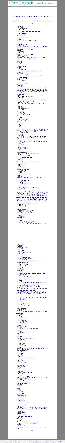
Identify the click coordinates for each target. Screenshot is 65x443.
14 (20, 88)
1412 (23, 94)
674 (32, 195)
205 (34, 136)
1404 (32, 222)
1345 (32, 54)
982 (23, 157)
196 (24, 422)
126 (22, 193)
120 (28, 89)
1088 (21, 354)
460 (38, 128)
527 (23, 311)
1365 (20, 94)
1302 (27, 31)
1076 (25, 362)
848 (30, 197)
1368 (28, 57)
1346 (23, 51)
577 (37, 129)
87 (41, 88)
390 (21, 281)
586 (42, 129)
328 (28, 187)
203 (23, 330)
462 (22, 414)
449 (34, 427)
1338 (29, 222)
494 (44, 141)
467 (31, 261)
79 (36, 192)
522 (19, 195)
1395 (21, 59)
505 (24, 129)
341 (33, 187)
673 (35, 40)
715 (42, 311)
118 (20, 193)
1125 (40, 199)
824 (25, 130)
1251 (24, 425)
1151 (24, 186)
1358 (27, 102)
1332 (21, 48)
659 (27, 195)
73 (21, 55)
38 (17, 192)
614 (28, 328)
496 (22, 391)
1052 (22, 124)
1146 (23, 131)
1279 (23, 91)
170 (44, 273)
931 (22, 406)
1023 (23, 109)
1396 (24, 59)
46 (20, 128)
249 (29, 422)
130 (26, 273)
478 (24, 264)
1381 (26, 28)
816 (27, 44)
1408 (43, 103)
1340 (30, 223)
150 (33, 273)
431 (23, 411)
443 (22, 372)
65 (25, 192)
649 (36, 423)
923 (29, 90)
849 (25, 299)
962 (29, 349)
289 (39, 348)
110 (19, 89)
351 (41, 141)
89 (24, 259)
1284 (28, 100)
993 (25, 198)
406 (45, 193)
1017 (23, 65)
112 (21, 89)
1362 (30, 48)
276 (23, 114)
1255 (25, 120)
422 (25, 265)
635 (38, 261)
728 (26, 55)
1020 (20, 143)
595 (21, 331)
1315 (46, 46)
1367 (21, 286)
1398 (39, 31)
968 (32, 130)
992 (43, 427)
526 (22, 326)
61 (24, 273)
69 (37, 88)
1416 (31, 290)
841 (27, 182)
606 (22, 62)
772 (22, 83)
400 (30, 128)
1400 (44, 292)
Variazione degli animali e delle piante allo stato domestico (26, 16)
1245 (30, 372)
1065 (44, 130)
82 (23, 40)
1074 (20, 118)
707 (38, 195)
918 (41, 197)
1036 (38, 130)
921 (24, 90)
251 (32, 40)
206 (37, 136)
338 (20, 122)
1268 (23, 45)
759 (22, 105)
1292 (23, 31)
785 (43, 195)
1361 (27, 292)
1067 (27, 199)
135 (29, 273)
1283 (25, 100)
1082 (23, 393)
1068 (30, 199)
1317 (35, 131)
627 (36, 261)
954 (23, 198)
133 (25, 153)
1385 (25, 32)
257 (35, 89)
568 (21, 75)
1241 (24, 357)
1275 (24, 200)
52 (19, 192)
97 (22, 357)
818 (24, 142)
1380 (40, 177)
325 (42, 377)
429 (28, 261)
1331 (21, 322)
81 (40, 192)
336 (26, 308)
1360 (46, 201)
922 (27, 90)
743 (17, 142)
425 (19, 151)
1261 (20, 46)
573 (22, 44)
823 (24, 307)
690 (23, 61)
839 (17, 197)
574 (24, 44)
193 (25, 141)
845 (21, 117)
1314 (44, 291)
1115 (22, 86)
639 (21, 111)
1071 (22, 337)
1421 (39, 286)
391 (20, 299)
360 (22, 27)
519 (32, 151)
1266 (23, 82)
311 (31, 193)
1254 (25, 105)
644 (21, 320)
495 (19, 129)
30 (41, 191)
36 (20, 221)
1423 (22, 69)
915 (21, 84)
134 (26, 259)
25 (19, 334)
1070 (17, 131)
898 (27, 130)
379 (22, 361)
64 (22, 128)
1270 (25, 278)
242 (23, 174)
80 (22, 148)
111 (24, 132)
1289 (20, 397)
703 (44, 129)
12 (21, 191)
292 (34, 137)
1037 (36, 90)
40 (27, 88)
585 (39, 129)
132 (23, 136)
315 (33, 193)
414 (22, 296)
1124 (25, 404)
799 (22, 142)
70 (22, 328)
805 (20, 166)
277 (24, 34)
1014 (31, 198)
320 (42, 348)
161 (22, 68)
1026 (25, 185)
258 (27, 193)
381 (38, 187)
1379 (40, 48)
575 (21, 79)
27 (34, 191)
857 (25, 345)
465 (40, 128)
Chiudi (59, 442)
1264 (20, 126)
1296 (31, 374)
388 (17, 349)
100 (44, 192)
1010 (35, 130)
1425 (30, 252)
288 (27, 114)
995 (25, 157)
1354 (32, 297)
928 (34, 328)
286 (24, 137)
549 (21, 220)
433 (20, 194)
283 (21, 137)
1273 (22, 50)
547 (21, 424)
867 (22, 85)
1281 (26, 33)
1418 (26, 293)
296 (30, 114)
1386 (46, 48)
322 (26, 217)
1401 (25, 49)
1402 (41, 71)
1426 (35, 59)
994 (28, 198)
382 (23, 216)
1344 (24, 52)
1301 (33, 221)
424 (35, 128)
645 (25, 320)
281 (47, 136)
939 (30, 130)
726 (47, 129)
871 (21, 66)
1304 (23, 26)
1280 (23, 282)
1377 (22, 39)
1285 (37, 282)
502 (24, 372)
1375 (44, 100)
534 (25, 414)
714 (38, 311)
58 (31, 88)
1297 (24, 318)
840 (25, 182)
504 (22, 169)
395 (31, 423)
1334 (40, 201)
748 (25, 258)
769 (21, 172)
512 (17, 195)
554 (24, 107)
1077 (36, 199)
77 (22, 221)
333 (31, 187)
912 (22, 270)
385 (23, 135)
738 (41, 195)
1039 (39, 90)
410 (33, 128)
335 (25, 128)
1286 (22, 60)
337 (17, 138)
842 (19, 197)
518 (28, 153)
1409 (32, 59)
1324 (28, 96)
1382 (22, 183)
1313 (43, 46)
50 (32, 407)
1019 (37, 198)
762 (19, 142)
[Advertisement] (32, 11)
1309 (22, 254)
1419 (22, 269)
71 (25, 328)
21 (22, 88)
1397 (23, 29)
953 (20, 198)
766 (20, 130)
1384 (22, 32)
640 (23, 111)
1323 (25, 96)
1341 (26, 103)
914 (27, 148)
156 (21, 396)
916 (23, 113)
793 (37, 75)
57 (29, 88)
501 (20, 169)
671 (23, 251)
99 (45, 88)
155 (35, 273)
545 (26, 77)
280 (44, 136)
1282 (29, 91)
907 (35, 197)
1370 (28, 379)
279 (42, 136)
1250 (29, 131)
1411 (43, 91)
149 (21, 316)
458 (23, 98)
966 (22, 342)
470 (20, 390)
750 (46, 311)
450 (24, 194)
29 (38, 191)
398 (21, 73)
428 (43, 89)
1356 (43, 201)
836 (17, 90)
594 (22, 180)
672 (22, 134)
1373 (31, 71)
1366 (29, 103)
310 (26, 187)
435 (21, 412)
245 (26, 40)
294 (37, 137)
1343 (36, 223)
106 (26, 427)
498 (22, 129)
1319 (26, 210)
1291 (33, 200)
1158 (21, 159)
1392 (36, 31)
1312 (38, 284)
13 (24, 191)
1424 (25, 69)
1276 (22, 57)
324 (36, 193)
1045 (21, 199)
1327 (24, 201)
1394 (17, 59)
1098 (20, 131)
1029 (21, 158)
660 (29, 195)
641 (21, 218)
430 (45, 89)
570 (21, 74)
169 (40, 273)
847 (28, 197)
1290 (41, 282)
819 (22, 130)
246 (22, 176)
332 (36, 141)
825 (29, 44)
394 (27, 423)
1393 (21, 49)
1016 (22, 404)
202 (27, 141)
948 (17, 198)
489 (45, 128)
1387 (37, 57)
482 (29, 151)
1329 (27, 119)
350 (39, 141)
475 (24, 77)
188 (25, 136)
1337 (28, 288)
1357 (28, 169)
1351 (23, 97)
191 (32, 136)
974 (21, 318)
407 (38, 89)
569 (25, 75)
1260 (22, 288)
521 (25, 324)
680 (34, 195)
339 (27, 128)
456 (24, 151)
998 (20, 408)
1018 (34, 198)
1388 (22, 268)
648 (34, 423)
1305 (21, 67)
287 (27, 137)
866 (19, 313)
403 (25, 148)
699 (35, 311)
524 (20, 388)
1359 (27, 48)
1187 (26, 131)
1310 (40, 46)
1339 (28, 177)
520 (20, 387)
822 (25, 177)
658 (24, 195)
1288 (32, 91)
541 (23, 165)
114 (17, 193)
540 (32, 129)
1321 (21, 96)
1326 (26, 222)
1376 (36, 48)
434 (22, 151)
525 (27, 129)
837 (22, 182)
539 (21, 425)
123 (22, 324)
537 (23, 223)
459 (21, 140)
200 (22, 164)
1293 (17, 284)
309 (22, 187)
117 (24, 89)
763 (28, 258)
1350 (24, 48)
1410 (32, 49)
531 (29, 129)
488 (43, 128)
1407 (22, 247)
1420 (29, 155)
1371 (33, 48)
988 (33, 90)
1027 (46, 198)
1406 (28, 49)
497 (20, 319)
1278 (34, 46)
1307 (40, 91)
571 (24, 74)
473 (21, 77)
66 (35, 88)
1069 (26, 147)
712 (24, 55)
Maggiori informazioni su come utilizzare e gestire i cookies (44, 442)
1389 (24, 66)
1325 (18, 48)
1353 (23, 250)
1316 (17, 285)
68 (30, 192)
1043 (23, 274)
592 (33, 261)
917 (38, 197)
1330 (33, 201)
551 (22, 314)
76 (32, 192)
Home (10, 6)
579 (20, 146)
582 (28, 74)
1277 (20, 91)
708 (46, 141)
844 (23, 197)
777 (21, 120)
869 (21, 92)
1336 (24, 170)
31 (24, 88)
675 (21, 384)
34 (28, 407)
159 (38, 273)
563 (34, 129)
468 (21, 378)
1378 (30, 31)
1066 (24, 199)
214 (24, 160)
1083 (20, 394)
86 (39, 88)
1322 (21, 201)
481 (28, 194)
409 (40, 89)
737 (17, 130)
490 (24, 119)
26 (31, 191)
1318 (26, 82)
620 (21, 327)
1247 (45, 90)
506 (25, 169)
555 (26, 311)
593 (21, 359)
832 (21, 35)
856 (19, 90)
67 (29, 192)
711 (23, 299)
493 (37, 194)
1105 (25, 326)
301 (40, 137)
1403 (21, 290)
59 (21, 273)
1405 (22, 42)
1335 (27, 285)
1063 (41, 130)
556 (21, 336)
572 (35, 75)
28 (36, 191)
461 (25, 206)
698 (31, 311)
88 (43, 88)
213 (21, 160)
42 (21, 40)
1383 (23, 56)
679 (26, 378)
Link (14, 6)
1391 (33, 31)
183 (22, 141)
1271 (31, 46)
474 (21, 310)
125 (30, 89)
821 (25, 180)
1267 (18, 200)
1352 (38, 100)
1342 (28, 214)
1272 (21, 63)
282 (17, 137)
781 (27, 264)
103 (17, 89)
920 (22, 90)
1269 (24, 80)
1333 (37, 201)
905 (41, 261)
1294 (20, 284)
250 (36, 348)
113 (47, 192)
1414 (27, 290)
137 (26, 261)
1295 (28, 212)
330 (44, 137)
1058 (42, 90)
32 (45, 191)
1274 (37, 153)
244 (34, 348)
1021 (28, 157)
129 (32, 377)
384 (20, 251)
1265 (24, 46)
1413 (29, 416)
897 (22, 248)
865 (17, 313)
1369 (31, 57)
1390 (22, 38)
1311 (25, 57)
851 (33, 197)
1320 (25, 83)
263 (37, 377)
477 (27, 151)
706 (24, 412)
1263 (30, 153)
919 (43, 197)
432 (17, 194)
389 (21, 349)
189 (29, 136)
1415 (21, 298)
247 (28, 40)
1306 (27, 171)
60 (33, 88)
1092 (22, 313)
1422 (22, 256)
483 (21, 119)
